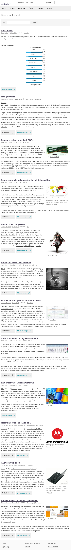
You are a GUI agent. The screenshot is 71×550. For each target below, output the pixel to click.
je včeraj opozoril (16, 389)
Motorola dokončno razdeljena (16, 423)
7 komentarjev (7, 89)
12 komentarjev (22, 172)
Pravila (4, 543)
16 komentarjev (22, 132)
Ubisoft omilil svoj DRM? (13, 224)
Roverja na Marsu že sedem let (16, 263)
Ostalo (49, 8)
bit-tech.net (53, 256)
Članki (31, 8)
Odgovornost (52, 543)
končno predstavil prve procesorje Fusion (23, 469)
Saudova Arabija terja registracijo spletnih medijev (25, 180)
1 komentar (21, 455)
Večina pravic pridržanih (32, 543)
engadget (52, 320)
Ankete (26, 33)
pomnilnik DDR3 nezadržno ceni (30, 146)
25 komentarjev (22, 217)
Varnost (25, 385)
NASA (3, 269)
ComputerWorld (54, 157)
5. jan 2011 (13, 33)
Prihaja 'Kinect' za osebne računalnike (19, 500)
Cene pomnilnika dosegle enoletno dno (20, 338)
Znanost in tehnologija (30, 265)
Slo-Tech (3, 36)
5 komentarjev (7, 415)
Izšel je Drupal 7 (9, 97)
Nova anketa (7, 30)
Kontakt (27, 547)
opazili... (38, 246)
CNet (51, 405)
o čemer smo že (19, 431)
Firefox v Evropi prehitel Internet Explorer (21, 300)
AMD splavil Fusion (10, 463)
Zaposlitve (40, 8)
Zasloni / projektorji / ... (34, 503)
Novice (4, 8)
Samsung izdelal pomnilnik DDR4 (17, 140)
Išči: (4, 23)
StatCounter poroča (7, 309)
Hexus (50, 493)
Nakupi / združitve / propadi (35, 425)
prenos (3, 107)
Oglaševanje (5, 547)
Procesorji (30, 465)
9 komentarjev (22, 535)
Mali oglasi (21, 8)
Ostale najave (27, 340)
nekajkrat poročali (30, 431)
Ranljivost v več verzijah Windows (17, 383)
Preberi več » (6, 132)
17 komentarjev (22, 493)
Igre (28, 227)
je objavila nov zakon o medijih (27, 186)
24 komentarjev (22, 250)
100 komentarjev (22, 331)
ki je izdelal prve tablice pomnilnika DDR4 (20, 150)
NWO (25, 182)
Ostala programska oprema (33, 99)
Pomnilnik (26, 142)
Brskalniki (30, 303)
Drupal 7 (57, 105)
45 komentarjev (22, 375)
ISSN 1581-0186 (53, 547)
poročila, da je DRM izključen (25, 246)
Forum (12, 8)
